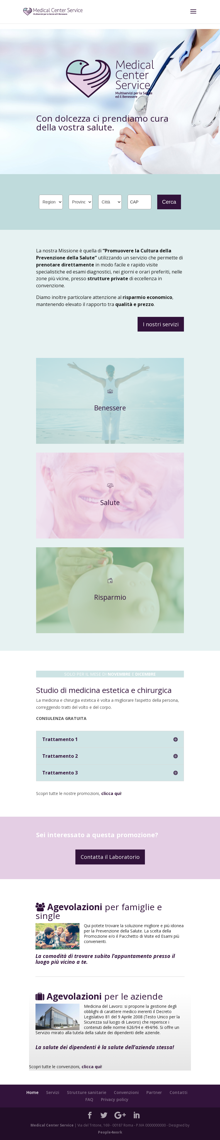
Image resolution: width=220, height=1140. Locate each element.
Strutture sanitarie (86, 1092)
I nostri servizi (161, 324)
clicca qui (111, 793)
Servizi (52, 1092)
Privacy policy (114, 1099)
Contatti (178, 1092)
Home (32, 1092)
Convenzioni (126, 1092)
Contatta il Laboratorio (110, 856)
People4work (110, 1132)
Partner (154, 1092)
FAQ (89, 1099)
